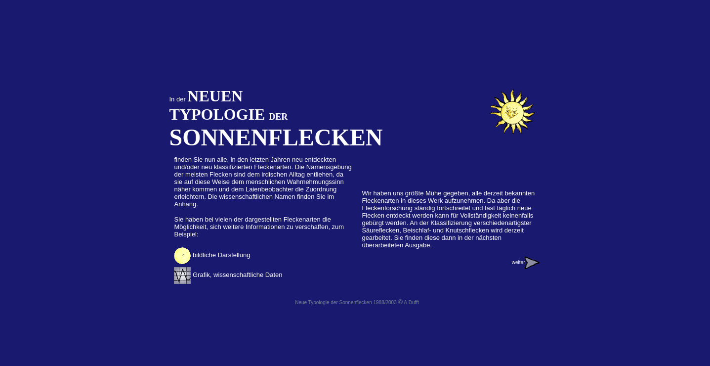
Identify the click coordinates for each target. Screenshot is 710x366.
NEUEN (215, 96)
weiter (526, 262)
